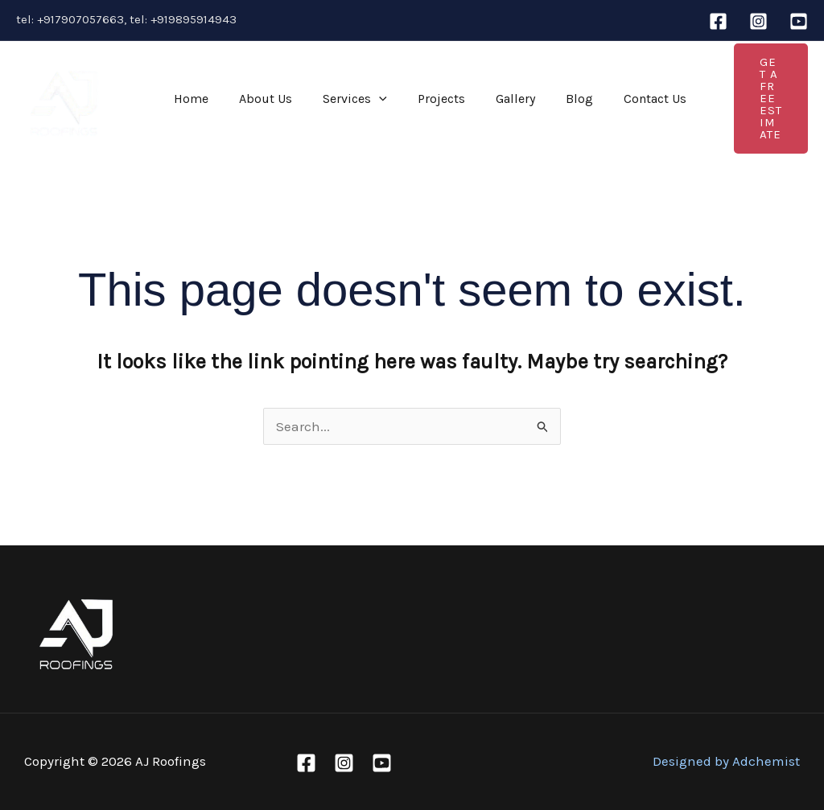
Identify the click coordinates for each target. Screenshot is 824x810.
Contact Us (623, 98)
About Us (258, 98)
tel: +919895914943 (183, 19)
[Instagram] (758, 21)
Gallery (493, 98)
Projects (424, 98)
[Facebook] (718, 21)
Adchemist (766, 761)
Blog (552, 98)
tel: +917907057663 (70, 19)
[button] (754, 99)
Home (188, 98)
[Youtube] (798, 21)
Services (343, 99)
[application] (367, 99)
